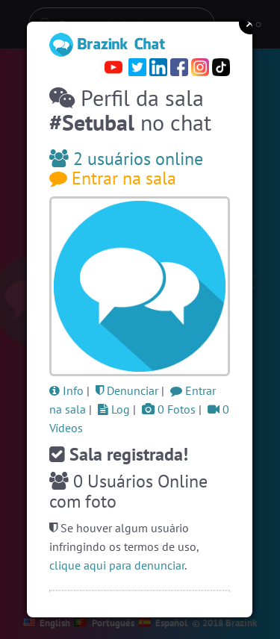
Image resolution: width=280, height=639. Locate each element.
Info (66, 390)
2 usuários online (126, 158)
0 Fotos (169, 409)
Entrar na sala (112, 178)
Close (250, 23)
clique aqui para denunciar (116, 565)
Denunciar (127, 390)
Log (114, 409)
